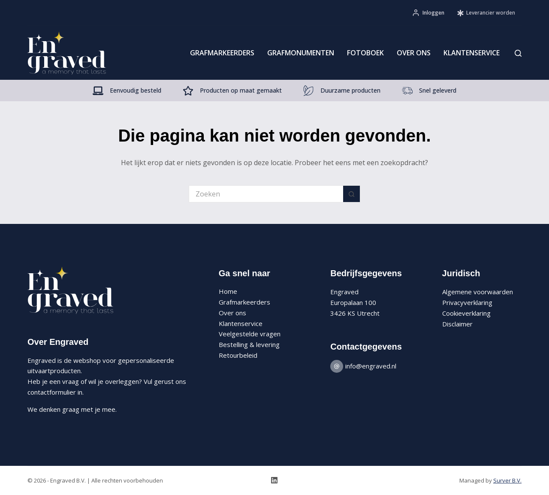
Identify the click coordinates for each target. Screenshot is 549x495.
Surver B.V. (507, 480)
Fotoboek (365, 52)
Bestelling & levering (249, 344)
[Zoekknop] (351, 193)
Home (228, 291)
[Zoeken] (518, 53)
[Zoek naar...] (266, 193)
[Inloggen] (428, 13)
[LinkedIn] (274, 480)
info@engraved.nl (370, 366)
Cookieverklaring (466, 313)
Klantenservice (471, 52)
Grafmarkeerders (222, 52)
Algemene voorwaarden (477, 291)
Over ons (414, 52)
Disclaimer (457, 324)
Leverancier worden (486, 12)
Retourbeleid (238, 355)
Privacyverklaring (467, 302)
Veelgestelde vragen (250, 333)
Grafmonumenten (300, 52)
